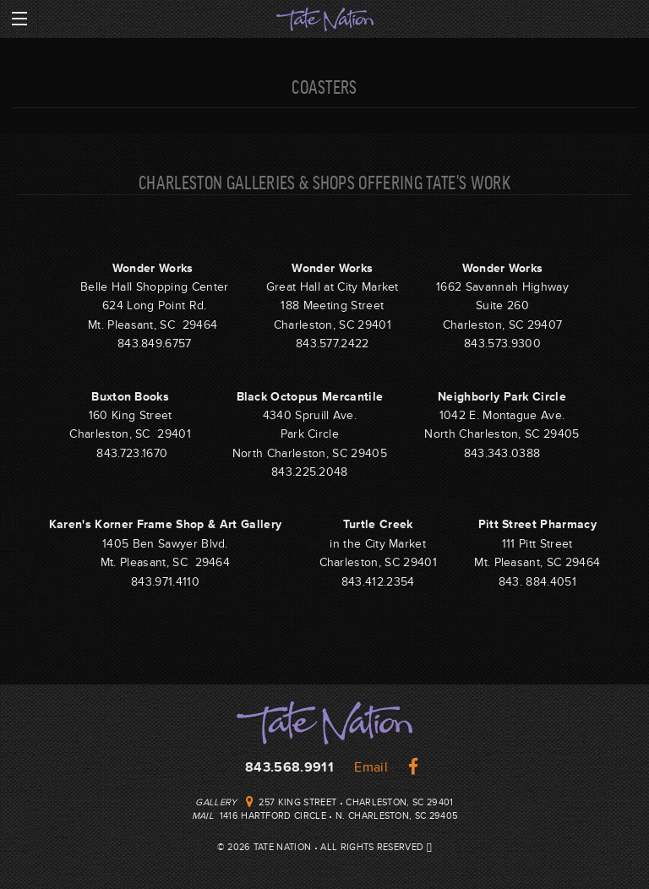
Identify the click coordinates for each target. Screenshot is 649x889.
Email (371, 767)
